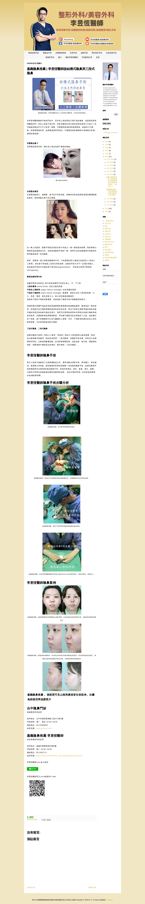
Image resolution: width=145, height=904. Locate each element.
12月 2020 (110, 159)
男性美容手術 (97, 53)
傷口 (60, 57)
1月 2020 (110, 205)
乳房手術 (73, 53)
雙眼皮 (107, 255)
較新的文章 (31, 887)
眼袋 (106, 247)
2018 (107, 211)
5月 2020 (110, 171)
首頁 (98, 57)
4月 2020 (110, 174)
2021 (107, 153)
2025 (107, 141)
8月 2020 (110, 162)
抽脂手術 (84, 53)
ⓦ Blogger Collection (110, 132)
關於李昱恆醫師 (72, 57)
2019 (107, 208)
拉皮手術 (108, 234)
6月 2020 (110, 168)
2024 (107, 144)
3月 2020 (110, 199)
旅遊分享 (108, 236)
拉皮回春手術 (111, 53)
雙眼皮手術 (47, 53)
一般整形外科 (109, 221)
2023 (107, 147)
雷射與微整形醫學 (111, 257)
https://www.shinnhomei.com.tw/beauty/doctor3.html (59, 756)
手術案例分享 (87, 57)
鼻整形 (107, 260)
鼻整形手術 (49, 57)
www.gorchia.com (44, 728)
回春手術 (108, 228)
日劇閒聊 (108, 239)
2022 (107, 150)
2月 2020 (110, 202)
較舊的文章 (92, 887)
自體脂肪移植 (60, 53)
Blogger (109, 900)
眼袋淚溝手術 (33, 53)
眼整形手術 (108, 244)
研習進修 (108, 250)
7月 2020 (110, 165)
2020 (107, 156)
